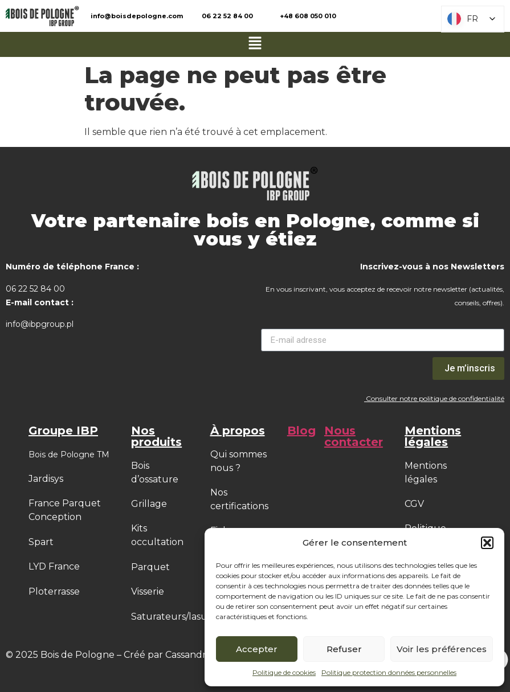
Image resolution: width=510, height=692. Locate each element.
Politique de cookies (284, 672)
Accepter (257, 649)
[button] (487, 542)
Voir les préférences (442, 649)
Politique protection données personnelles (388, 672)
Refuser (344, 649)
